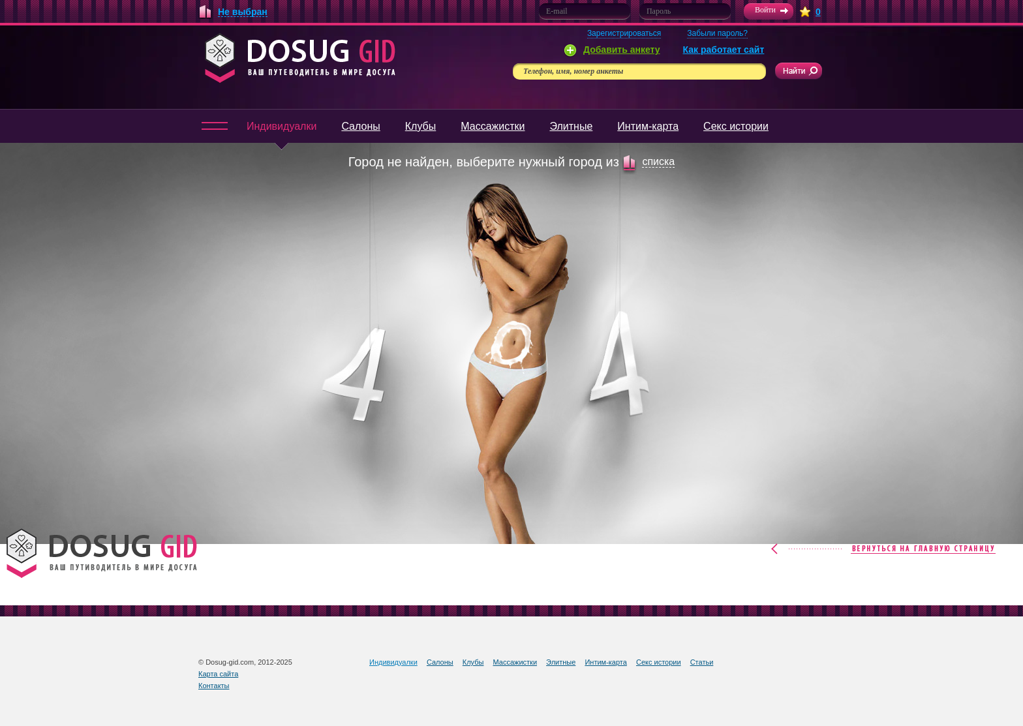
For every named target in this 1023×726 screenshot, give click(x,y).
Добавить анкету (621, 49)
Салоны (360, 126)
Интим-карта (648, 126)
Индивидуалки (281, 132)
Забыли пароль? (717, 33)
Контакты (214, 685)
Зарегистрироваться (624, 33)
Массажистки (493, 126)
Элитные (570, 126)
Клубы (420, 126)
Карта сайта (218, 674)
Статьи (702, 662)
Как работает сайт (724, 49)
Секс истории (736, 126)
